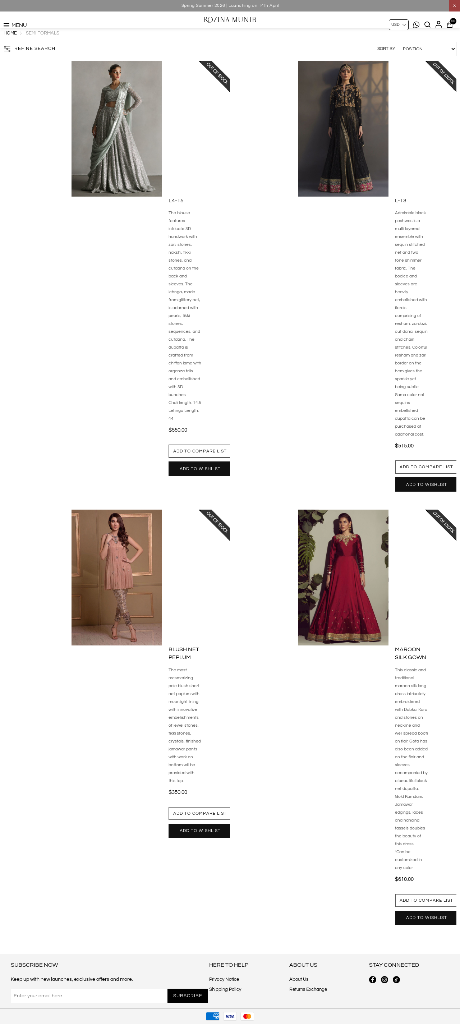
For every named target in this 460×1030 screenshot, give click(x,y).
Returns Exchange (308, 1008)
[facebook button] (372, 999)
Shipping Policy (225, 1008)
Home (10, 48)
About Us (298, 998)
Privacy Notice (224, 998)
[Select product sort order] (427, 65)
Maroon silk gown (410, 669)
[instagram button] (384, 999)
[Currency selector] (399, 24)
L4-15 (176, 216)
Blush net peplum (184, 669)
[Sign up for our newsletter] (87, 1015)
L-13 (400, 216)
